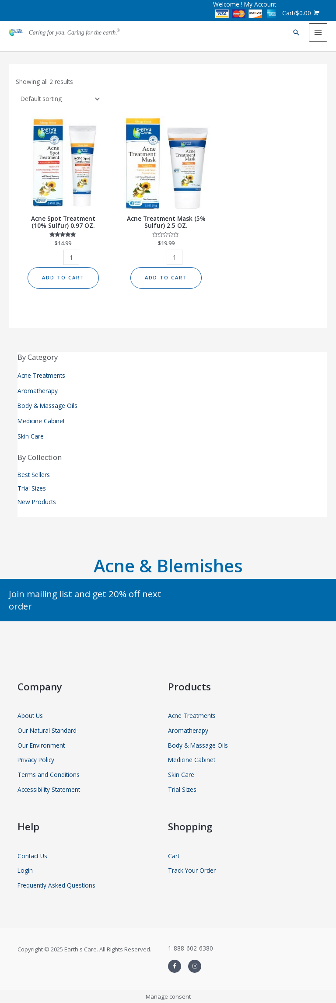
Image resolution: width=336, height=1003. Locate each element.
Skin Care (31, 436)
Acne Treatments (41, 375)
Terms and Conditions (49, 774)
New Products (37, 502)
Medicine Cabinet (41, 421)
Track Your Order (192, 870)
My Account (260, 4)
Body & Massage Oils (47, 405)
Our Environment (41, 745)
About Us (30, 715)
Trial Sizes (32, 488)
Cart (173, 856)
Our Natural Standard (47, 730)
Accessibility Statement (49, 789)
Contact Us (32, 856)
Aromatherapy (38, 391)
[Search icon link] (296, 32)
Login (25, 870)
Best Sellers (34, 474)
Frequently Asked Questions (56, 885)
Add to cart (63, 277)
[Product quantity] (71, 257)
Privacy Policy (36, 760)
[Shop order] (58, 99)
